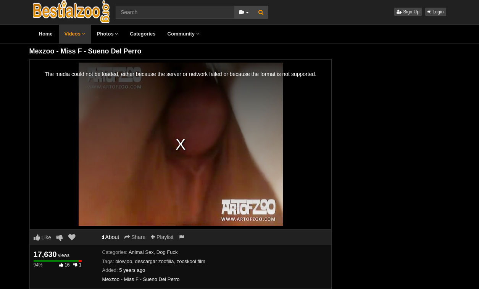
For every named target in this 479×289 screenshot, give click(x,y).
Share (134, 237)
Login (435, 12)
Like (43, 237)
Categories (142, 34)
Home (46, 34)
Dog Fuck (167, 252)
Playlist (162, 237)
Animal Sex (141, 252)
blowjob (123, 261)
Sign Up (408, 12)
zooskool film (191, 261)
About (110, 237)
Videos (75, 34)
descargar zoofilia (154, 261)
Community (183, 34)
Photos (107, 34)
